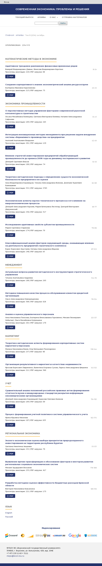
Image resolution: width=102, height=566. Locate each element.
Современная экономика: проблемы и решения (52, 9)
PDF (11, 76)
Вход (6, 2)
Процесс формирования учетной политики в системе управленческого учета (46, 414)
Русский (9, 517)
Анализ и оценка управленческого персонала (29, 314)
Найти (63, 23)
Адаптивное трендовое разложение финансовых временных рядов (41, 66)
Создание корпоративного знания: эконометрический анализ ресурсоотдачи (46, 84)
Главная (9, 35)
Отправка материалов (74, 17)
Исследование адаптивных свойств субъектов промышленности (39, 224)
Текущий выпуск (24, 17)
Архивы (41, 17)
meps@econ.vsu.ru (15, 556)
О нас (53, 17)
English (8, 513)
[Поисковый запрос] (46, 23)
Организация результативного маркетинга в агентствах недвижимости (43, 364)
